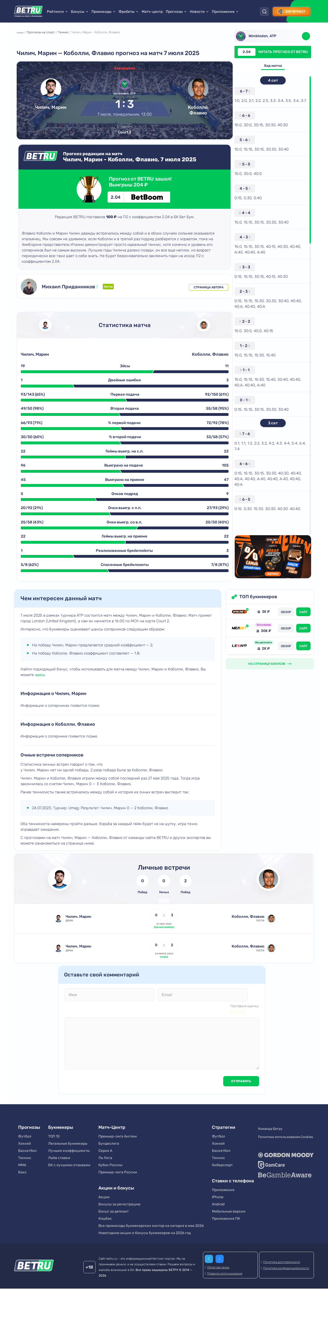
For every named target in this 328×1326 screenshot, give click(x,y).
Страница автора (205, 295)
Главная (23, 34)
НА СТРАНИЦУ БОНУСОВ (266, 687)
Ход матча (271, 66)
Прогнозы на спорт (46, 34)
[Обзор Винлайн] (239, 635)
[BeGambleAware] (284, 1204)
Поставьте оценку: (244, 1042)
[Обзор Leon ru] (239, 669)
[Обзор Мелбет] (239, 651)
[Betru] (34, 1303)
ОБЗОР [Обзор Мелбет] (286, 652)
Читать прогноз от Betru (271, 52)
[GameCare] (284, 1195)
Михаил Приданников (78, 295)
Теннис (68, 34)
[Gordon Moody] (284, 1184)
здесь (40, 698)
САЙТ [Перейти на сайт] (303, 635)
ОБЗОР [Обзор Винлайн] (286, 635)
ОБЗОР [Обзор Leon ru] (286, 669)
